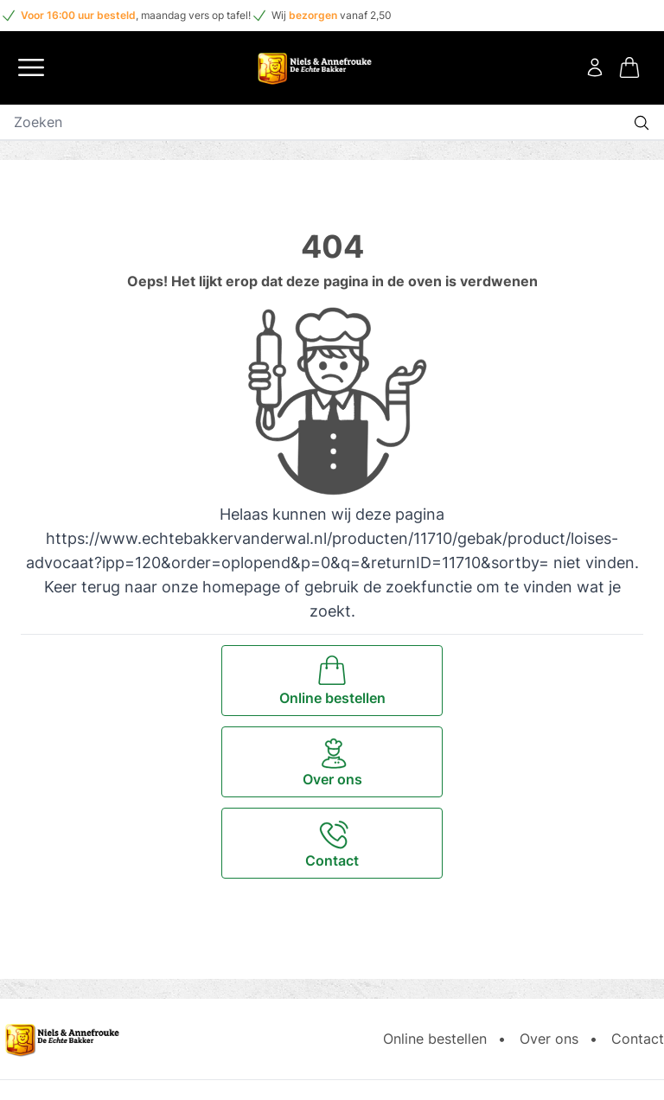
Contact (637, 1038)
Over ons (549, 1038)
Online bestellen (435, 1038)
